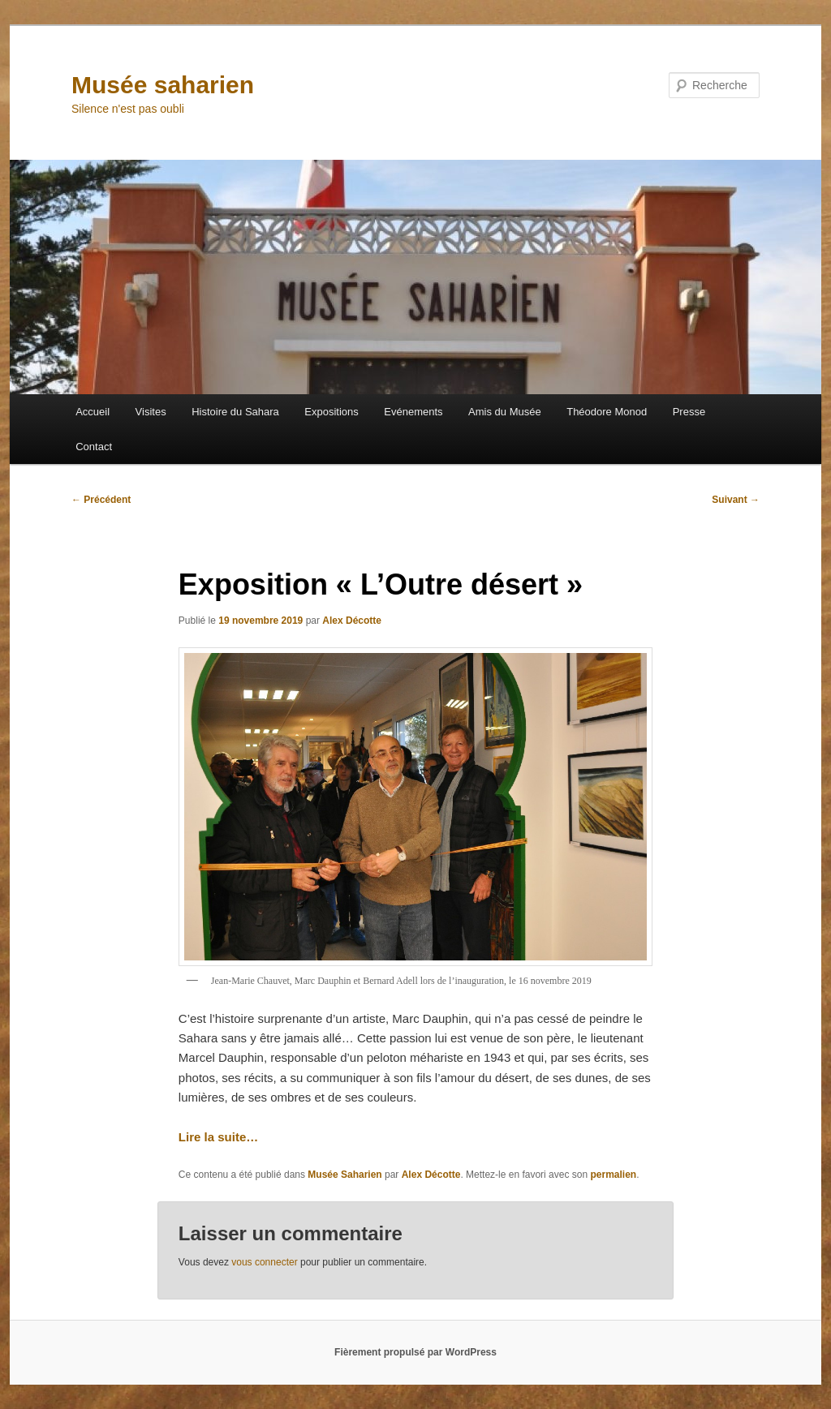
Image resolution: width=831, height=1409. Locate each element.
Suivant (736, 499)
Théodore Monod (606, 412)
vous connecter (264, 1262)
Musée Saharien (344, 1174)
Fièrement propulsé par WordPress (415, 1352)
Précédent (101, 499)
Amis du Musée (504, 412)
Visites (151, 412)
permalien (613, 1174)
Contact (93, 446)
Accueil (92, 412)
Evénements (413, 412)
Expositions (331, 412)
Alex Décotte (351, 620)
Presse (689, 412)
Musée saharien (162, 84)
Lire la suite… (218, 1137)
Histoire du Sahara (235, 412)
